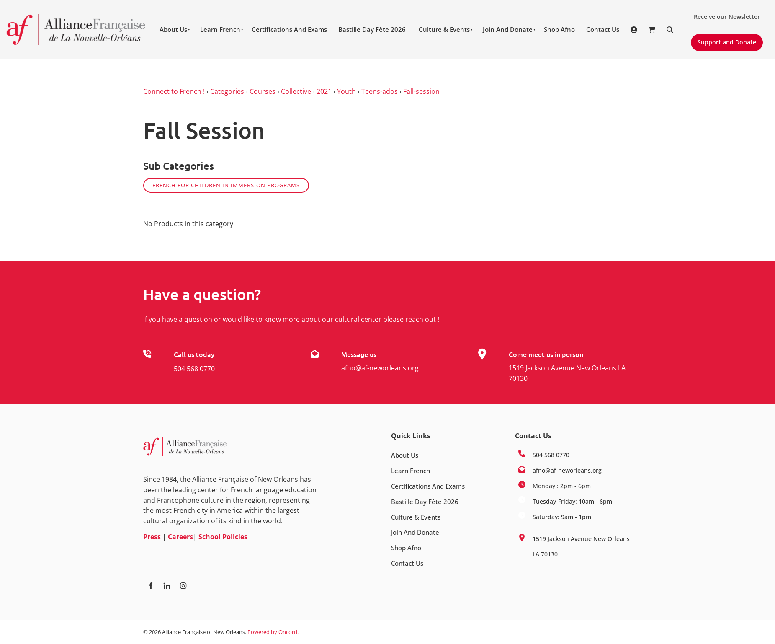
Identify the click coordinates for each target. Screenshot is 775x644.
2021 (324, 91)
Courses (262, 91)
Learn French (220, 29)
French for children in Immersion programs (226, 185)
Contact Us (602, 29)
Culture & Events (444, 29)
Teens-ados (379, 91)
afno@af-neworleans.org (380, 367)
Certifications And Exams (289, 29)
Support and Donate (723, 39)
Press (152, 536)
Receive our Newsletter (723, 13)
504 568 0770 (194, 368)
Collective (296, 91)
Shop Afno (559, 29)
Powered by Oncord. (273, 632)
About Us (173, 29)
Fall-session (421, 91)
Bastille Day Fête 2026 (372, 29)
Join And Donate (508, 29)
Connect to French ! (174, 91)
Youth (346, 91)
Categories (227, 91)
